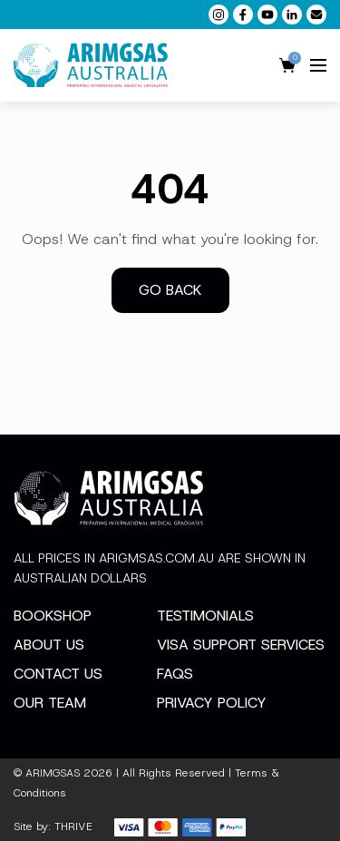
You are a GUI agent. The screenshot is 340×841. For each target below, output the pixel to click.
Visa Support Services (241, 644)
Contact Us (58, 673)
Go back (170, 289)
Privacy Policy (212, 702)
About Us (49, 644)
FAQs (175, 673)
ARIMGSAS (52, 773)
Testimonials (205, 615)
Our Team (50, 702)
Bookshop (53, 615)
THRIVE (73, 826)
